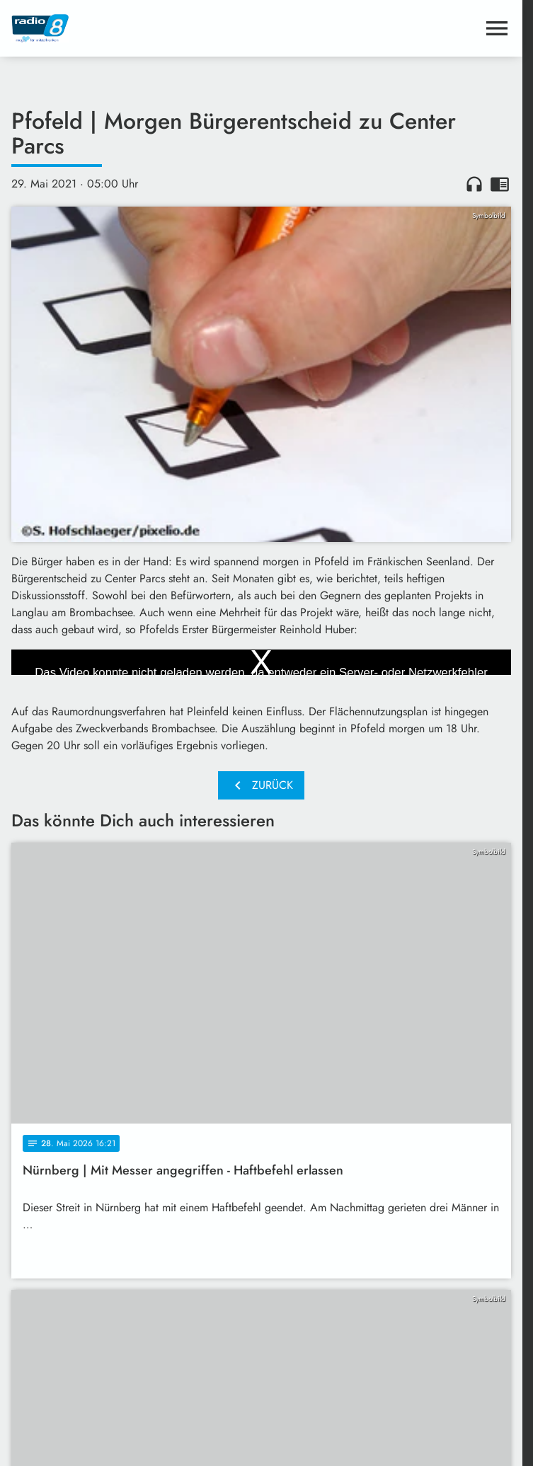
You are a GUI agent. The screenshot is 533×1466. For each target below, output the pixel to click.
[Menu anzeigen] (497, 28)
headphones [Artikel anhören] (474, 184)
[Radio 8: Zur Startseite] (136, 28)
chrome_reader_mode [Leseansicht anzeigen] (500, 184)
